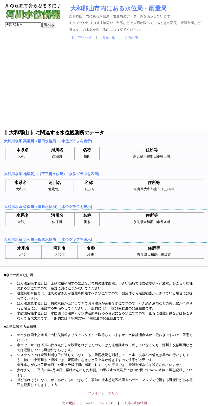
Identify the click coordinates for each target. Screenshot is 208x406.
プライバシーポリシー (105, 393)
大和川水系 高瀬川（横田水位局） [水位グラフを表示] (48, 141)
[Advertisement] (104, 87)
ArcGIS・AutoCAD (99, 403)
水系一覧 (132, 37)
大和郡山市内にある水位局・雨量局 (118, 8)
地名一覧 (108, 37)
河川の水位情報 (135, 403)
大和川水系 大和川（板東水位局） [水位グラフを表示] (48, 239)
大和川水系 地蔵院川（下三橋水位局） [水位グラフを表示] (51, 174)
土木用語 (69, 403)
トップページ (81, 37)
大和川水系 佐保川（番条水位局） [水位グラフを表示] (48, 207)
